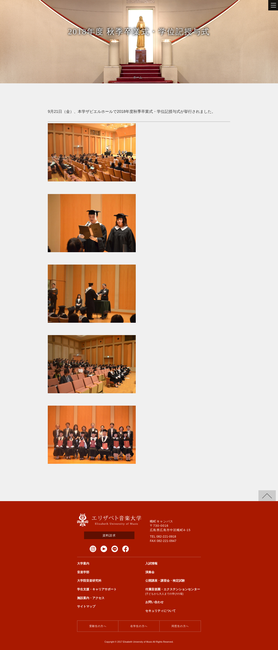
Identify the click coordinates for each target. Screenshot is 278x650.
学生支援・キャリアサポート (97, 589)
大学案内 (83, 563)
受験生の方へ (97, 626)
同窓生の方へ (180, 626)
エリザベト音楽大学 (109, 520)
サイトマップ (86, 606)
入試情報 (151, 563)
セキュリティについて (160, 610)
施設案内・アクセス (90, 598)
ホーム (137, 77)
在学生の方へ (138, 626)
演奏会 (149, 572)
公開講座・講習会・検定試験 (165, 580)
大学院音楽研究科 (89, 580)
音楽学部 (83, 572)
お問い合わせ (154, 602)
